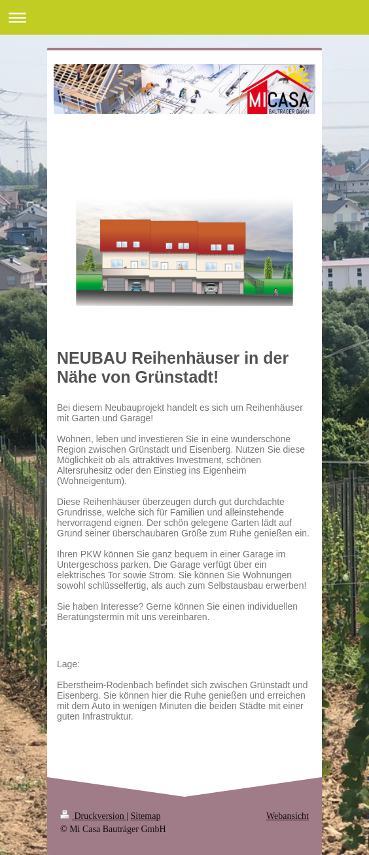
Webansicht (287, 816)
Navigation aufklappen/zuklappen (184, 17)
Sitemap (146, 816)
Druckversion (93, 816)
